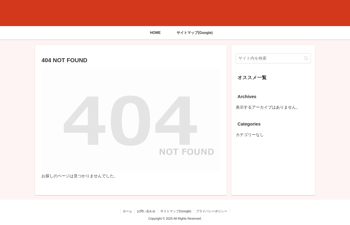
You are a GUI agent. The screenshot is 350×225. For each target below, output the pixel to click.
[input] (273, 58)
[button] (306, 58)
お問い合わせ (146, 211)
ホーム (127, 211)
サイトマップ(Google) (175, 211)
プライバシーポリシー (211, 211)
